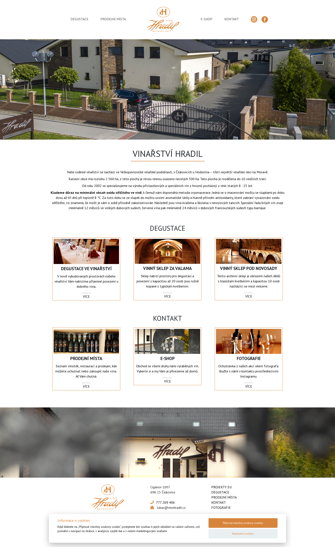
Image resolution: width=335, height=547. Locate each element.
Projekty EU (221, 487)
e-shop (206, 19)
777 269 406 (165, 502)
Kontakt (218, 502)
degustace (79, 19)
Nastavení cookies (243, 533)
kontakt (231, 19)
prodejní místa (113, 19)
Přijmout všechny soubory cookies (243, 523)
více (86, 296)
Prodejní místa (224, 497)
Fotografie (221, 507)
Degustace (220, 492)
